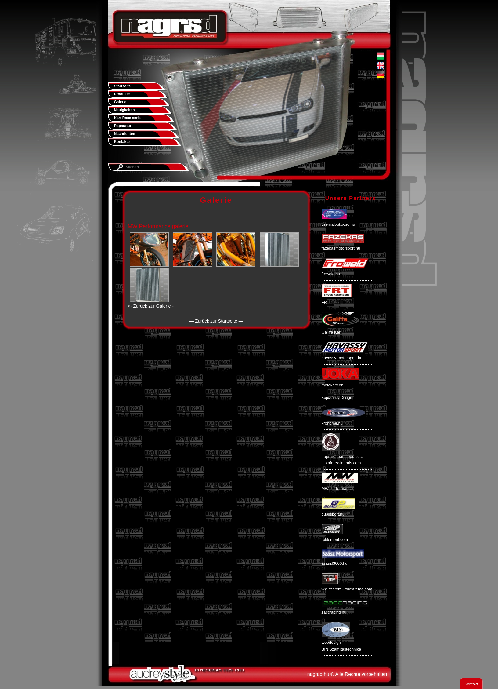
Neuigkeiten (124, 110)
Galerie (120, 102)
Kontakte (122, 142)
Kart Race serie (127, 118)
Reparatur (123, 126)
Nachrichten (124, 134)
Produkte (122, 94)
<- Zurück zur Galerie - (151, 305)
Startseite (122, 86)
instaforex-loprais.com (341, 463)
